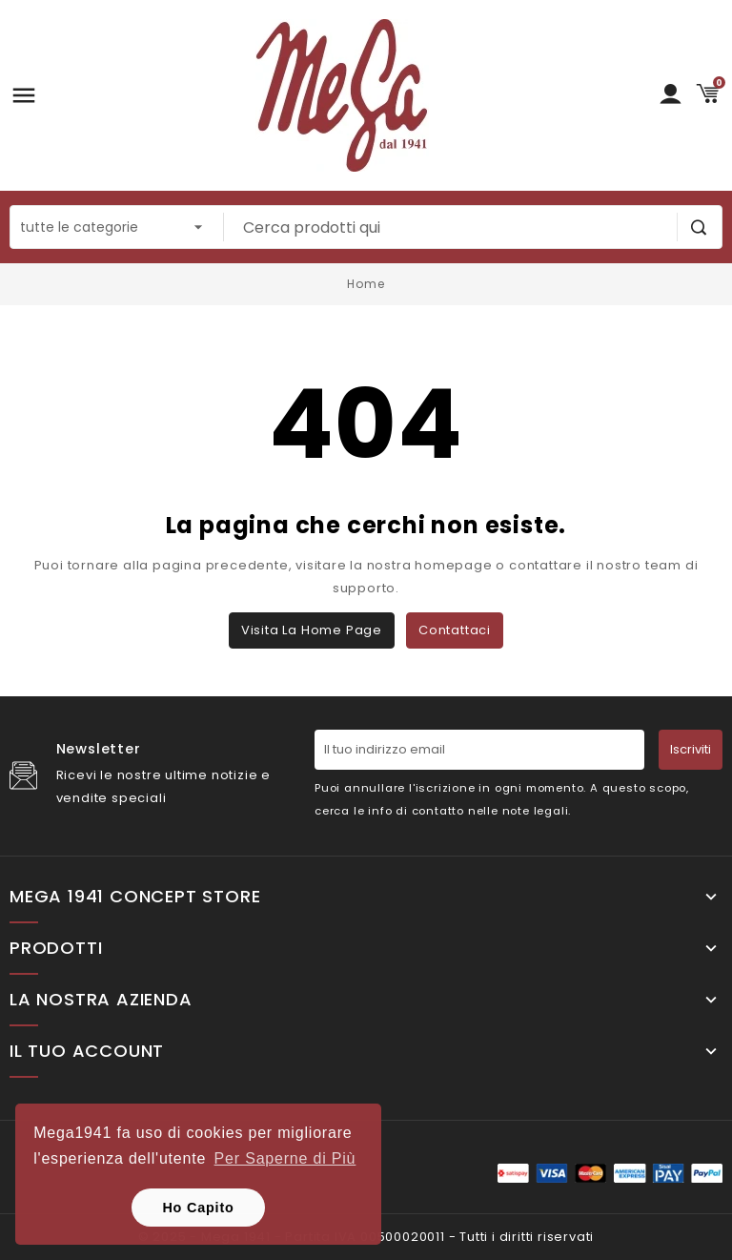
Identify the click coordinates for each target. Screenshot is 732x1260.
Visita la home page (311, 630)
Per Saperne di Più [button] (285, 1158)
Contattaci (454, 630)
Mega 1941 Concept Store (135, 896)
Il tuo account (87, 1051)
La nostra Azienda (101, 999)
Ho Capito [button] (198, 1207)
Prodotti (56, 948)
